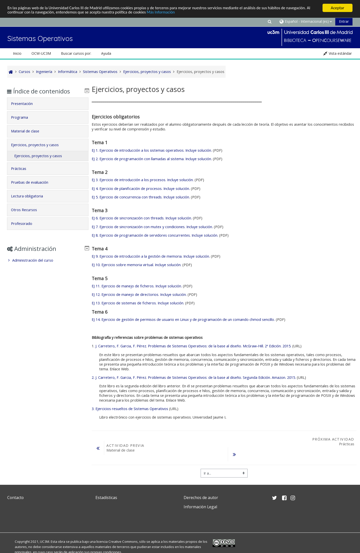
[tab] (48, 104)
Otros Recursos (27, 209)
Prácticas (22, 168)
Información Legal (200, 507)
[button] (269, 21)
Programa (22, 117)
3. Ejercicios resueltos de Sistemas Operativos (130, 408)
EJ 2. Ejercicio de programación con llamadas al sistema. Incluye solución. (152, 158)
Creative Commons (123, 541)
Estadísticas (106, 497)
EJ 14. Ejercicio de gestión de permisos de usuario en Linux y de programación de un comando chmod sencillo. (183, 319)
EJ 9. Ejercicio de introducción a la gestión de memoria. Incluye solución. (151, 256)
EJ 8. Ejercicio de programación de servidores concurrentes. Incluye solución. (155, 235)
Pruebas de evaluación (33, 182)
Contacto (15, 497)
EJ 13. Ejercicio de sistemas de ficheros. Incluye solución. (138, 303)
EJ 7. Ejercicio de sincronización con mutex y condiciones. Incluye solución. (152, 226)
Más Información (170, 12)
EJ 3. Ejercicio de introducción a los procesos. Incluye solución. (143, 179)
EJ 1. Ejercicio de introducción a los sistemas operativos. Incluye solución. (152, 150)
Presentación (25, 103)
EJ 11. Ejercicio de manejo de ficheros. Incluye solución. (137, 286)
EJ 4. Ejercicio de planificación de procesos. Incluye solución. (141, 188)
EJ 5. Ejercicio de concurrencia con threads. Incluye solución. (141, 197)
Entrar (344, 21)
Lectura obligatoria (30, 196)
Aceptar (337, 7)
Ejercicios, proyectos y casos (38, 144)
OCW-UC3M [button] (41, 53)
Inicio (17, 53)
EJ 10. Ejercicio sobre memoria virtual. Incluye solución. (136, 264)
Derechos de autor (201, 497)
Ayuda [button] (106, 53)
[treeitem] (47, 260)
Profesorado (25, 223)
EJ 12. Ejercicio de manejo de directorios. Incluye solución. (139, 294)
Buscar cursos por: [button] (76, 53)
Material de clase (28, 131)
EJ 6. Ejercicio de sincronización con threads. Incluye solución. (142, 218)
